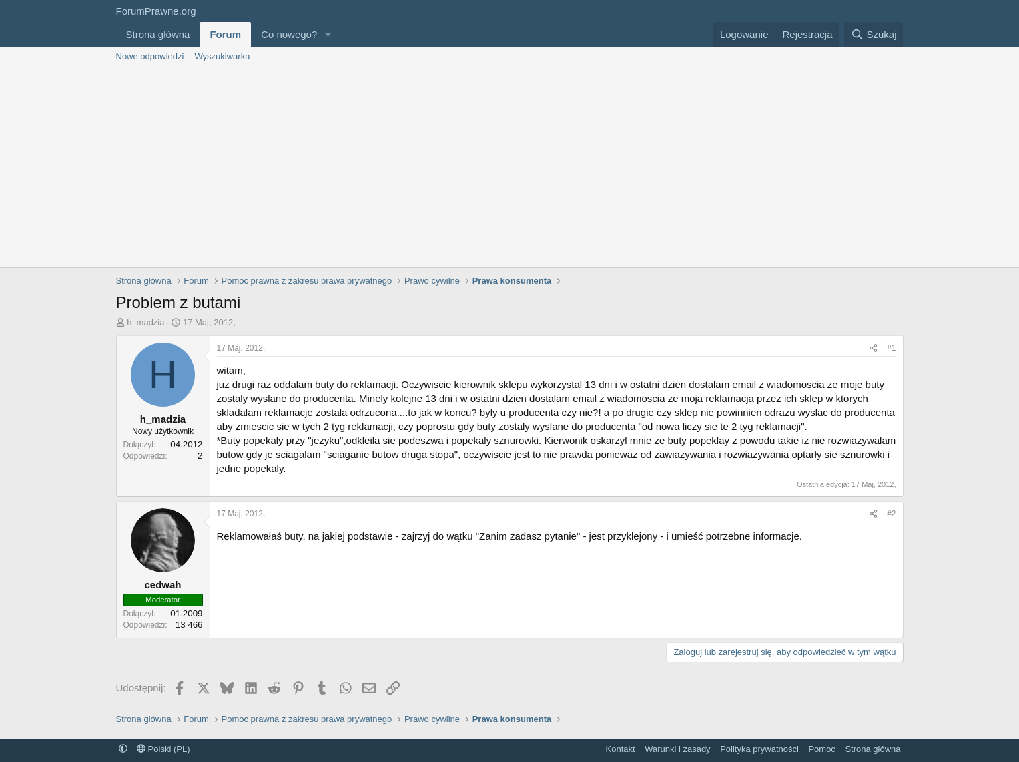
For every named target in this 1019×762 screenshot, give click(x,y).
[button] (327, 34)
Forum (225, 34)
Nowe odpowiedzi (150, 56)
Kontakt (620, 749)
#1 (891, 348)
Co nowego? (289, 34)
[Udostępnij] (873, 348)
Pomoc (821, 749)
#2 (891, 513)
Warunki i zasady (678, 749)
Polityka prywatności (759, 749)
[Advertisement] (509, 166)
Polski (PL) (163, 749)
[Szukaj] (873, 34)
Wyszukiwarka (222, 56)
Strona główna (158, 34)
